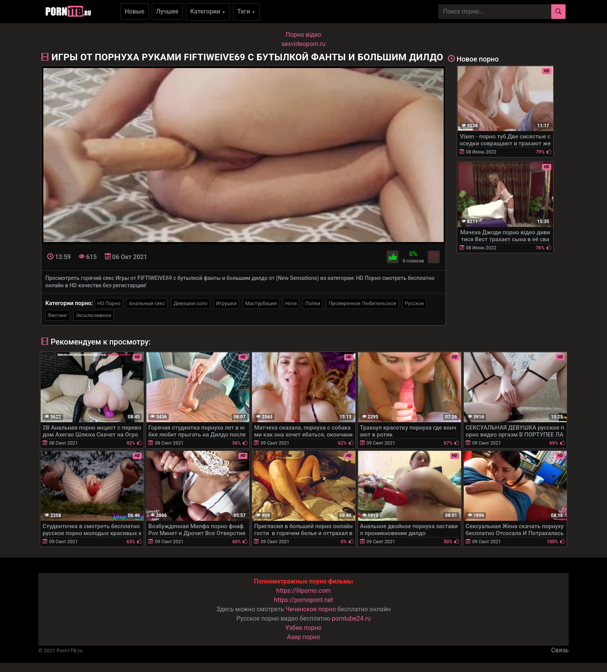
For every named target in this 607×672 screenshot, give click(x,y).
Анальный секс (147, 303)
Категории (208, 11)
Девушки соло (190, 303)
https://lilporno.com (303, 590)
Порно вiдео (303, 34)
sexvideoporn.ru (303, 44)
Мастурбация (261, 303)
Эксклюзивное (93, 315)
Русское (414, 303)
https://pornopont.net (303, 600)
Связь (560, 650)
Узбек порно (303, 627)
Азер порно (303, 637)
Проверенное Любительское (362, 303)
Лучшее (167, 11)
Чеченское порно (311, 609)
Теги (246, 11)
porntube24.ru (351, 618)
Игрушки (226, 303)
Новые (134, 11)
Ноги (291, 303)
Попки (312, 303)
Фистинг (57, 315)
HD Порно (108, 303)
